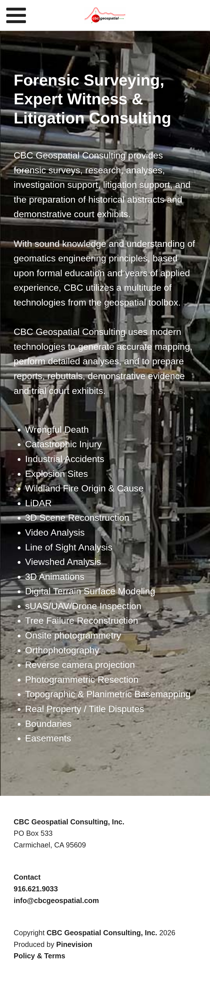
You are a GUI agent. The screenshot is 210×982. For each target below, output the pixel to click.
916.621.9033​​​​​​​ (36, 889)
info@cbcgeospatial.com (56, 900)
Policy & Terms (39, 956)
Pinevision (74, 944)
